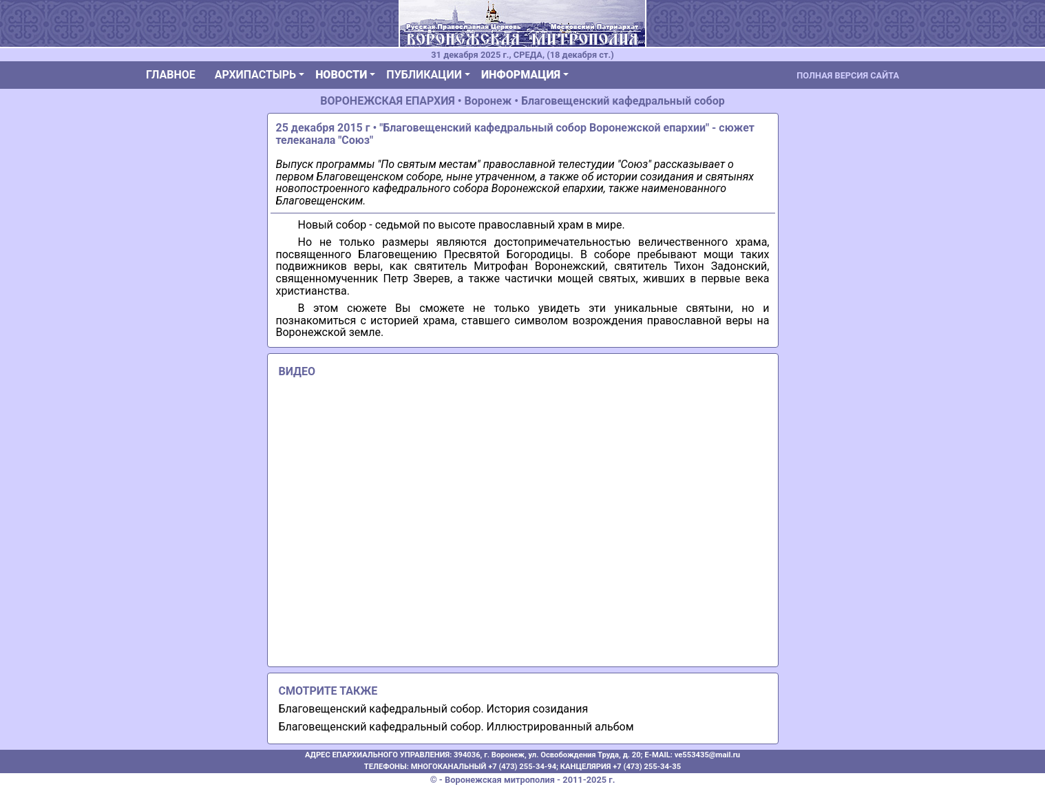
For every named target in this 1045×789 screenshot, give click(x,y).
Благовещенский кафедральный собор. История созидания (434, 708)
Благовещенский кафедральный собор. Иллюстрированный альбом (456, 726)
